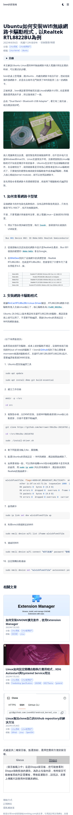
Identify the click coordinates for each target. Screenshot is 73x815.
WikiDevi (14, 258)
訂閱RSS (7, 803)
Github (44, 349)
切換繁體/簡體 (48, 42)
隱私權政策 (9, 807)
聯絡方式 (7, 799)
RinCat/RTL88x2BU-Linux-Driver (24, 303)
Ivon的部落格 (10, 4)
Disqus (53, 760)
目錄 (11, 58)
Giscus (20, 760)
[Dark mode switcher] (63, 4)
